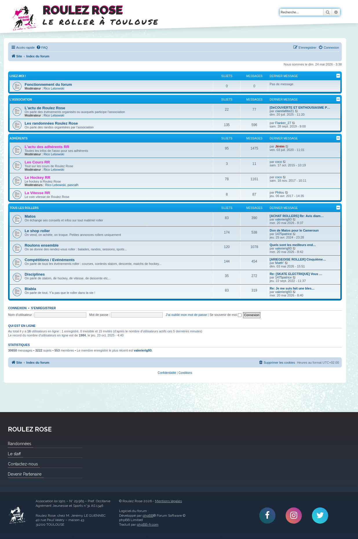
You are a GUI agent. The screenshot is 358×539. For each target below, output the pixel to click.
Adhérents (19, 138)
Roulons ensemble (42, 245)
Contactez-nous (23, 464)
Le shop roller (37, 231)
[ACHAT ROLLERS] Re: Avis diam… (297, 216)
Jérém (279, 146)
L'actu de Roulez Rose (45, 108)
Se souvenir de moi (226, 314)
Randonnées (19, 443)
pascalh (72, 185)
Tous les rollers (24, 208)
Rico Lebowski (53, 88)
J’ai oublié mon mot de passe (186, 314)
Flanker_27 (283, 123)
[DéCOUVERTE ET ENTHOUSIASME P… (300, 107)
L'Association (21, 99)
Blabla (30, 289)
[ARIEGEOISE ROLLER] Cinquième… (298, 259)
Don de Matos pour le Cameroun (294, 230)
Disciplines (35, 274)
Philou (279, 192)
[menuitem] (42, 47)
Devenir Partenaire (24, 474)
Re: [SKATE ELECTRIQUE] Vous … (296, 274)
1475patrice (283, 234)
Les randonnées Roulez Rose (51, 123)
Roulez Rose (17, 515)
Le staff (14, 453)
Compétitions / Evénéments (50, 260)
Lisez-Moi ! (18, 76)
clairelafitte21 (284, 111)
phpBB (148, 515)
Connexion (17, 308)
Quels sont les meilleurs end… (293, 245)
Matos (30, 216)
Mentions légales (168, 501)
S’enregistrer (43, 308)
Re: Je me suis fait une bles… (292, 288)
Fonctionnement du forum (48, 84)
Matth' (279, 263)
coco (278, 161)
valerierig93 (283, 219)
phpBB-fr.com (147, 524)
